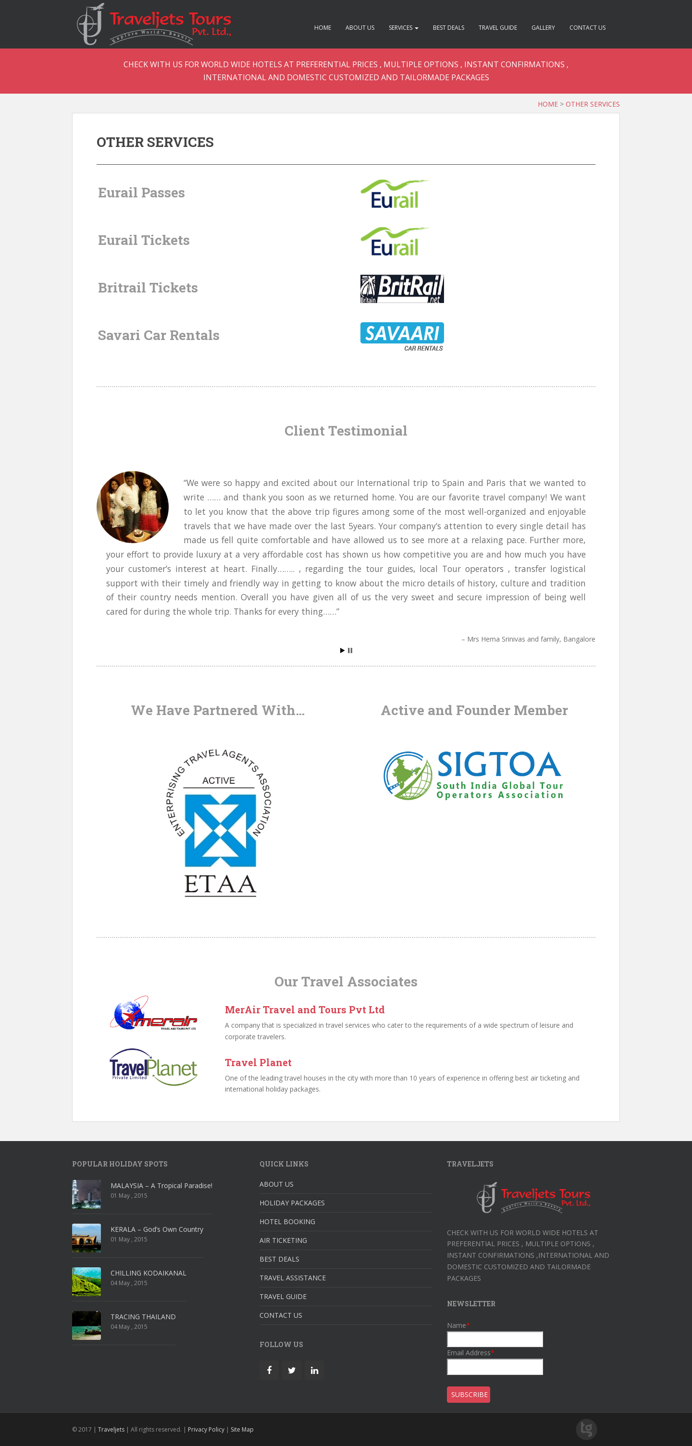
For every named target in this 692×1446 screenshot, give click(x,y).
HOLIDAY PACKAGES (292, 1202)
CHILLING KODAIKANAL (148, 1272)
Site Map (242, 1429)
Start (342, 650)
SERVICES (404, 28)
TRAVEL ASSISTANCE (293, 1277)
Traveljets (111, 1429)
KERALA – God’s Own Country (157, 1229)
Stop (350, 650)
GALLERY (543, 28)
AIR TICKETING (283, 1240)
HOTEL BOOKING (287, 1221)
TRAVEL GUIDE (498, 28)
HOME (322, 28)
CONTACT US (587, 28)
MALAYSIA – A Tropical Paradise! (161, 1185)
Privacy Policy (206, 1429)
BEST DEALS (448, 28)
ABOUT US (360, 28)
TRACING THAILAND (143, 1316)
